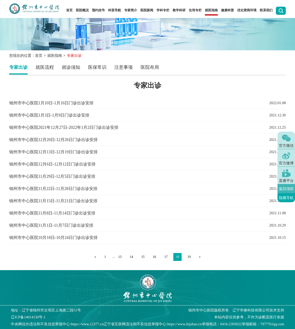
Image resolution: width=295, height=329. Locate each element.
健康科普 (227, 10)
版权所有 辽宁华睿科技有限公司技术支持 (236, 310)
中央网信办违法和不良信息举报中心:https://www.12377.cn (57, 324)
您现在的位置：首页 (25, 55)
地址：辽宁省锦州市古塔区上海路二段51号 (46, 310)
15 (143, 257)
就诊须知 (71, 67)
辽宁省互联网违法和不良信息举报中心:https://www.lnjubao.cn (152, 324)
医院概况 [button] (82, 10)
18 (177, 257)
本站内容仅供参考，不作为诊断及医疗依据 (249, 317)
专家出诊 (18, 67)
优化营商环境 (247, 10)
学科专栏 (162, 10)
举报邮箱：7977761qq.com (263, 324)
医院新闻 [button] (146, 10)
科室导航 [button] (114, 10)
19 (189, 257)
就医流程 (44, 67)
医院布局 (150, 67)
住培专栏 (195, 10)
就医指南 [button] (211, 10)
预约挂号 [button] (98, 10)
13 (119, 257)
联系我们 (266, 10)
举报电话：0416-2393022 (222, 324)
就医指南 (54, 55)
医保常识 (97, 67)
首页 (69, 10)
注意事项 (123, 67)
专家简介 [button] (130, 10)
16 (154, 257)
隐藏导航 (286, 197)
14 (131, 257)
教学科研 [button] (179, 10)
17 (166, 257)
